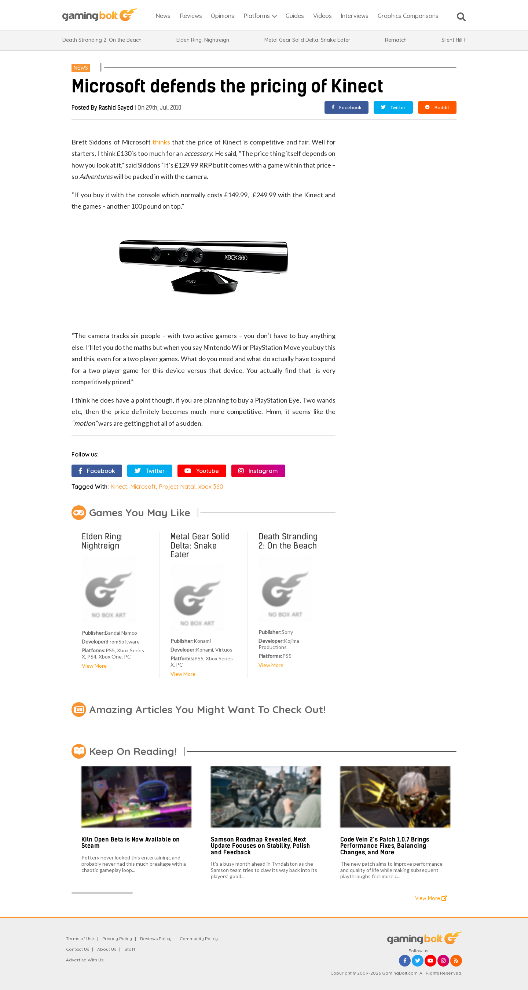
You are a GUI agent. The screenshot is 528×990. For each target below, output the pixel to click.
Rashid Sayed (116, 107)
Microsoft (143, 486)
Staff (129, 949)
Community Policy (199, 938)
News (81, 68)
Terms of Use (80, 938)
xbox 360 (210, 486)
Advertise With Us (84, 959)
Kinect (118, 486)
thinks (161, 142)
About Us (106, 949)
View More (94, 666)
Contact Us (77, 949)
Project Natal (177, 486)
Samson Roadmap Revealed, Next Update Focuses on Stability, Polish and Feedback (260, 846)
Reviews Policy (156, 938)
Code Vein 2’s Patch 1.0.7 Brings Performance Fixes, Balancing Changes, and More (384, 846)
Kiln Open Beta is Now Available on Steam (130, 843)
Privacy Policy (117, 938)
